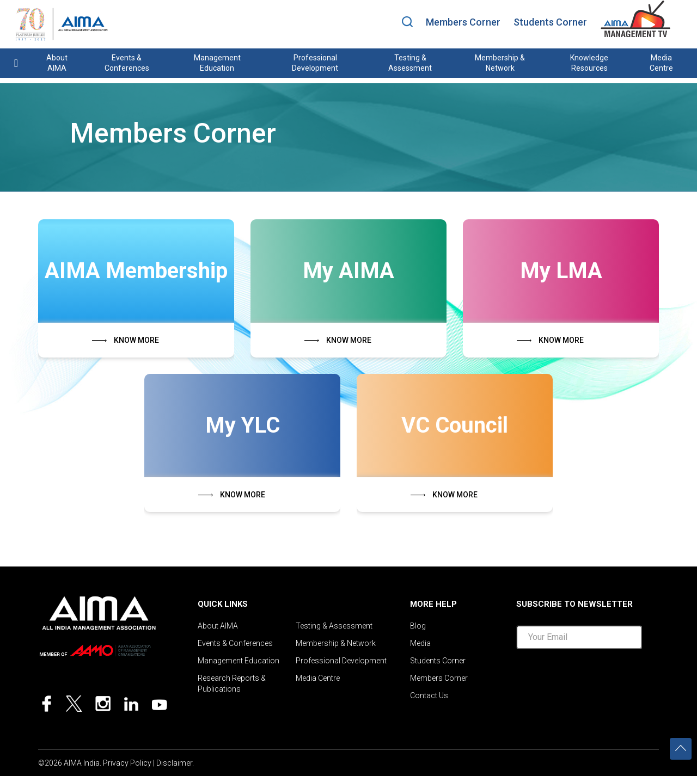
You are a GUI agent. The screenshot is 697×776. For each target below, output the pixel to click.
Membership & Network (500, 62)
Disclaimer (174, 763)
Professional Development (315, 62)
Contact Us (429, 695)
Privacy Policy (127, 763)
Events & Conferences (127, 62)
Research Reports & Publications (232, 683)
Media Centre (661, 62)
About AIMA (57, 62)
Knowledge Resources (589, 62)
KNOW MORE (136, 340)
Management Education (217, 62)
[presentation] (599, 679)
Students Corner (550, 22)
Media (420, 643)
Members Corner (463, 22)
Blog (418, 625)
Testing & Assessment (410, 62)
